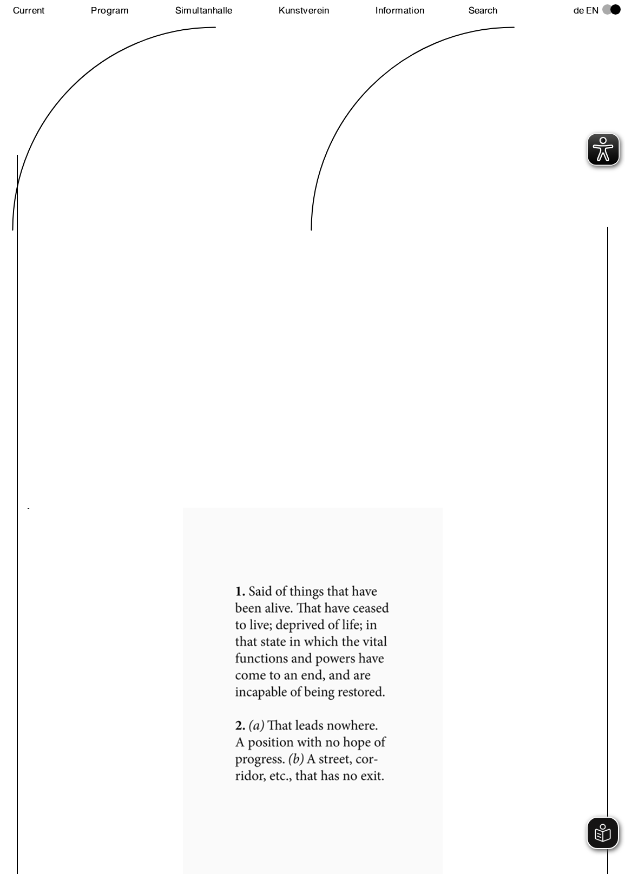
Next (170, 672)
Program (110, 10)
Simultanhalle (204, 10)
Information (400, 10)
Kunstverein (304, 10)
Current (29, 10)
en (592, 10)
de (579, 10)
